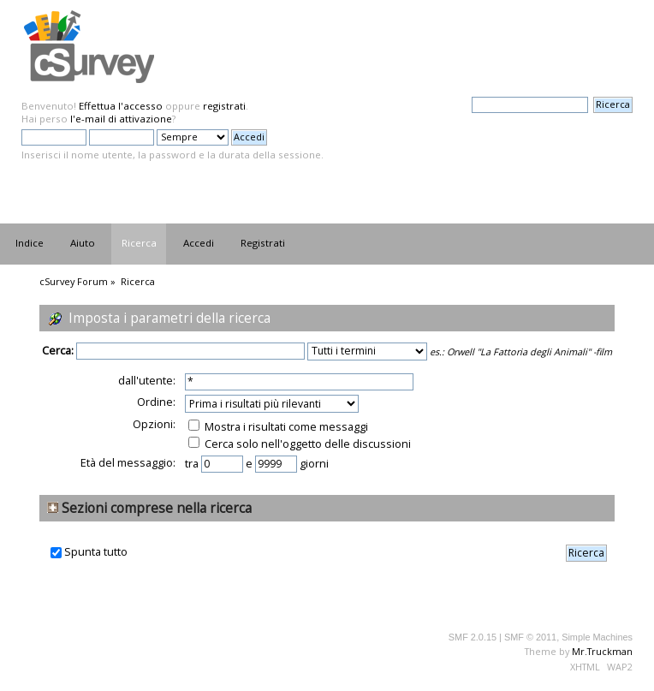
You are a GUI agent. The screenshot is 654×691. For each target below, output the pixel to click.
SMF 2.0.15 (472, 637)
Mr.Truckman (602, 651)
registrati (224, 105)
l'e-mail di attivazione (121, 118)
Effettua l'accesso (121, 105)
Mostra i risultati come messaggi (278, 426)
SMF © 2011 (530, 637)
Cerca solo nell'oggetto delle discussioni (299, 443)
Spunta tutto (96, 552)
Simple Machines (597, 637)
